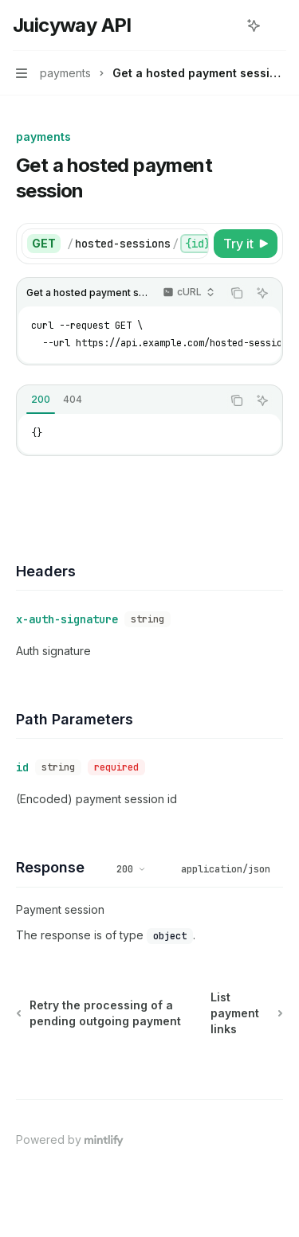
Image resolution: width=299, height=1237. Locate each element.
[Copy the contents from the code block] (236, 293)
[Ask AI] (262, 293)
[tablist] (119, 400)
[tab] (40, 399)
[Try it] (245, 243)
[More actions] (278, 25)
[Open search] (224, 25)
